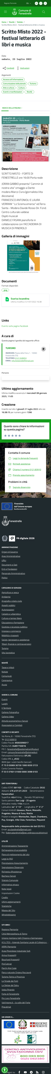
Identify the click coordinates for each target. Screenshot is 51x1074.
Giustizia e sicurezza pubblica (14, 626)
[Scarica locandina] (7, 299)
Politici (4, 577)
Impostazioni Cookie (11, 893)
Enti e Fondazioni (9, 569)
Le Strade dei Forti (10, 981)
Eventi (4, 699)
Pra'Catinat (7, 963)
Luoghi (5, 703)
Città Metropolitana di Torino (14, 933)
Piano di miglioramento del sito (15, 854)
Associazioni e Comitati (12, 725)
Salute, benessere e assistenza (15, 639)
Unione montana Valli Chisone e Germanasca (22, 938)
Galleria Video (8, 716)
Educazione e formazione (13, 622)
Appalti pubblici (8, 605)
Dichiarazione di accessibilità (14, 850)
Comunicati (7, 676)
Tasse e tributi (8, 667)
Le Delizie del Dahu (10, 985)
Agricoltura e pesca (10, 592)
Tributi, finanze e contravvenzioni (16, 644)
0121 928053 (21, 358)
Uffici (4, 560)
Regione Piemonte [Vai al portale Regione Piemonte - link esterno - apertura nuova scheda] (10, 3)
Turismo (5, 648)
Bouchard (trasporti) (10, 959)
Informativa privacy (10, 884)
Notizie (20, 22)
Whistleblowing (9, 914)
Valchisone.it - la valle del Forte (16, 1002)
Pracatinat (6, 1006)
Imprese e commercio (11, 631)
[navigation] (5, 11)
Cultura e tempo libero (12, 618)
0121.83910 (10, 739)
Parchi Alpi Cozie (9, 968)
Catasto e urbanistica (11, 614)
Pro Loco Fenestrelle (11, 998)
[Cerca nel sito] (43, 12)
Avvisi (4, 684)
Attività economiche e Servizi (15, 720)
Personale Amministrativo (13, 573)
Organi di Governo (10, 551)
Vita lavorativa (8, 652)
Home (4, 22)
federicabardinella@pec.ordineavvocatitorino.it (27, 832)
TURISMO (11, 348)
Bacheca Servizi (9, 876)
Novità (11, 22)
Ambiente (6, 596)
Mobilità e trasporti (10, 635)
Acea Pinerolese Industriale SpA (16, 951)
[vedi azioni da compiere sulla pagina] (22, 68)
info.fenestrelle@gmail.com (23, 360)
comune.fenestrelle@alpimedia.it (22, 752)
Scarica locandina (20, 298)
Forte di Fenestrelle (10, 994)
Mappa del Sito (8, 910)
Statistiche (6, 906)
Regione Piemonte (10, 929)
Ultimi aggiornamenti (11, 901)
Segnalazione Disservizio (13, 867)
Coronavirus (7, 680)
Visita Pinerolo (8, 989)
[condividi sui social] (8, 68)
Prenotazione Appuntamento (15, 863)
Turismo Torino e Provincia (13, 976)
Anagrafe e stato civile (12, 601)
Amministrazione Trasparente (15, 845)
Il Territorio (6, 708)
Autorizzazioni (8, 609)
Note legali (6, 888)
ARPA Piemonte (9, 946)
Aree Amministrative (11, 556)
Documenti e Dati (9, 564)
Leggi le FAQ (7, 858)
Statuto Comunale (10, 880)
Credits (5, 897)
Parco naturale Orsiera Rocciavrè (16, 972)
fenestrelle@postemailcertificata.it (23, 749)
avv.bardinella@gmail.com (19, 829)
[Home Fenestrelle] (24, 12)
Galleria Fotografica (10, 712)
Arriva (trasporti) (9, 955)
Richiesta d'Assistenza (12, 871)
